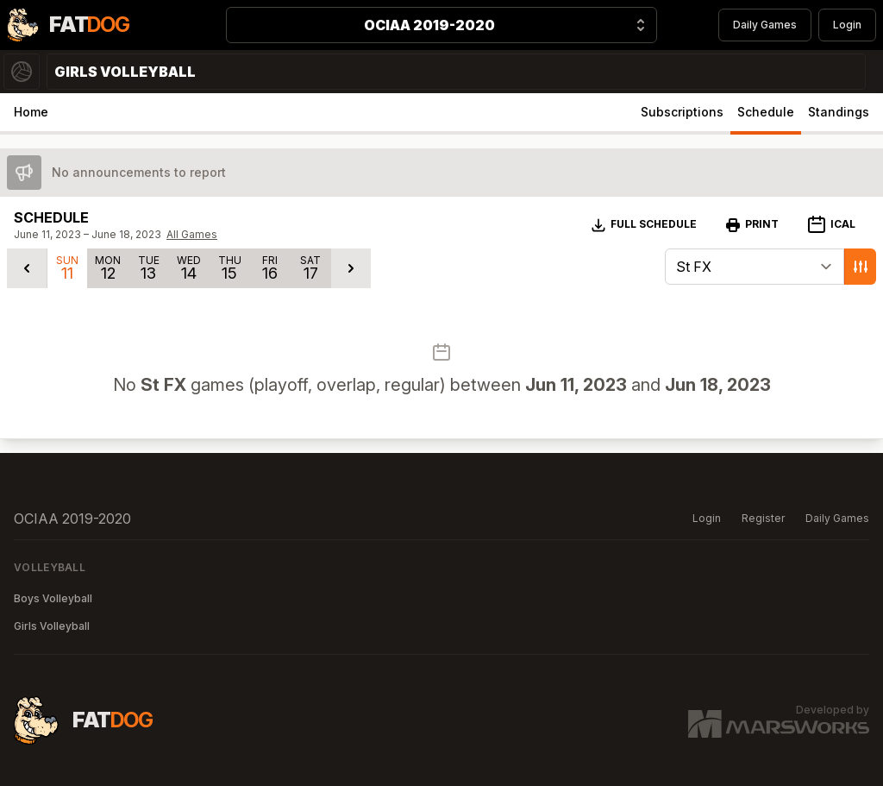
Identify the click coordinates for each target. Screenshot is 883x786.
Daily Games (765, 24)
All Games (191, 234)
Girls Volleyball (52, 625)
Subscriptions (682, 111)
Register (763, 518)
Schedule (765, 111)
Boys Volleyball (53, 598)
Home (31, 111)
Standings (838, 111)
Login (847, 24)
